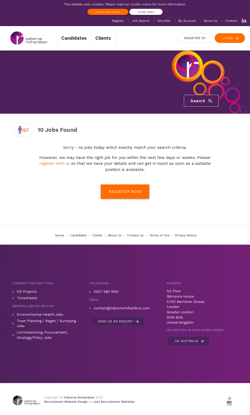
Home (59, 235)
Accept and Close (108, 12)
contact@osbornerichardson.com (122, 308)
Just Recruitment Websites (114, 402)
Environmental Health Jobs (40, 315)
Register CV (195, 38)
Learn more (146, 12)
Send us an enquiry (118, 321)
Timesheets (27, 298)
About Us (210, 21)
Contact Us (135, 235)
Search (201, 101)
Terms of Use (159, 235)
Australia (190, 341)
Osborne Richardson (79, 397)
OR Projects (27, 292)
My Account (187, 21)
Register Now (125, 191)
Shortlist (164, 21)
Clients (103, 38)
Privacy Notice (186, 235)
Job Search (141, 21)
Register (118, 21)
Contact (231, 21)
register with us (54, 163)
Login (230, 38)
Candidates (74, 38)
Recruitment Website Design (66, 402)
